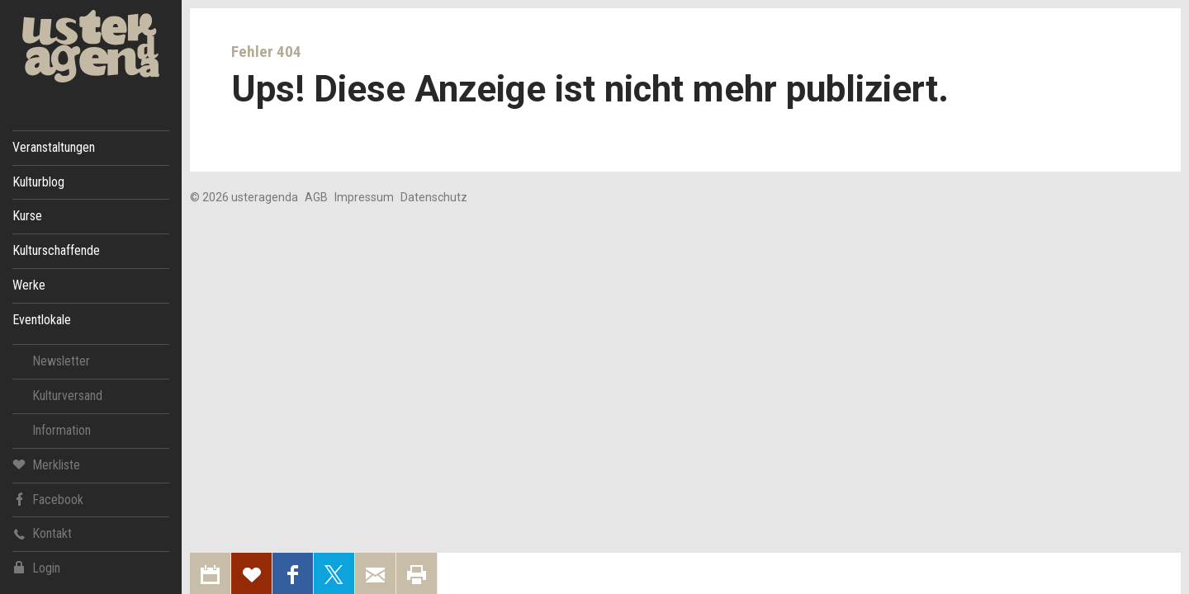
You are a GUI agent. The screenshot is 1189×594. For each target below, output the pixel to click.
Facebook (47, 498)
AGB (316, 197)
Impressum (364, 197)
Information (61, 430)
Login (36, 568)
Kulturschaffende (56, 250)
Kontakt (42, 533)
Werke (28, 285)
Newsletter (61, 361)
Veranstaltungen (53, 147)
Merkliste (46, 464)
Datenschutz (433, 197)
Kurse (27, 216)
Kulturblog (38, 182)
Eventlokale (41, 320)
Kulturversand (67, 395)
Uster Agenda (91, 46)
